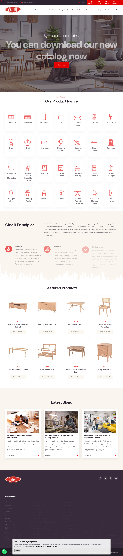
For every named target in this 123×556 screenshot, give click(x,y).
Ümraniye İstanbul (11, 2)
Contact (108, 10)
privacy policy (52, 546)
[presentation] (7, 52)
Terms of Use (113, 552)
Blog (99, 10)
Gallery (79, 10)
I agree (17, 550)
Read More (23, 455)
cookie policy (39, 546)
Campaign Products (66, 10)
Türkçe (82, 2)
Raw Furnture (50, 10)
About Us (38, 10)
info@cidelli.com (27, 2)
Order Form (90, 10)
